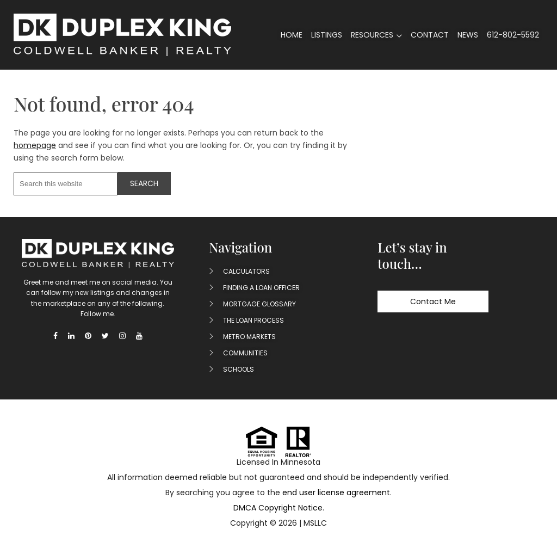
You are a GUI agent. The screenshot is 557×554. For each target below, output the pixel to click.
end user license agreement (336, 492)
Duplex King (122, 35)
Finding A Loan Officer (261, 287)
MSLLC (315, 523)
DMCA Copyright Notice (278, 507)
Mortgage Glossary (259, 304)
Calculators (246, 271)
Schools (238, 369)
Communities (245, 353)
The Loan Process (253, 320)
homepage (35, 145)
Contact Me (433, 301)
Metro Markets (249, 336)
